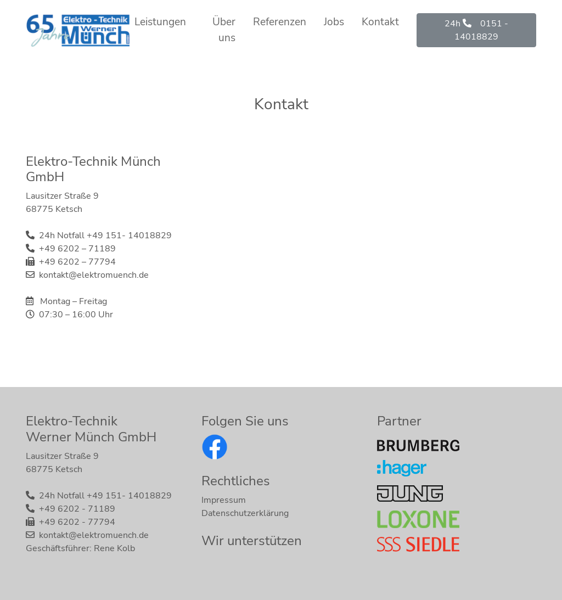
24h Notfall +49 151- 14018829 (105, 235)
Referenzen (279, 22)
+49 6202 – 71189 (77, 249)
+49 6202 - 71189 (77, 509)
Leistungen (160, 22)
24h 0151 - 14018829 (476, 30)
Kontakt (380, 22)
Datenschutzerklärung (245, 513)
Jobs (334, 22)
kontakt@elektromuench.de (94, 275)
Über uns (223, 30)
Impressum (223, 500)
